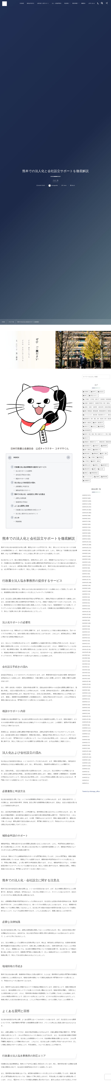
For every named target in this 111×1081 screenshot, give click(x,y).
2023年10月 (85, 582)
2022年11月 (85, 614)
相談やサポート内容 (22, 479)
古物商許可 (87, 480)
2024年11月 (85, 544)
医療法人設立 (87, 465)
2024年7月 (85, 556)
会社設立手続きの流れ (23, 475)
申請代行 (97, 445)
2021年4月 (85, 669)
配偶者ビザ (97, 449)
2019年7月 (85, 731)
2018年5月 (85, 771)
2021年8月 (85, 658)
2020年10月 (85, 687)
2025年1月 (85, 539)
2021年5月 (85, 667)
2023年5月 (85, 597)
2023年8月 (85, 588)
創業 (95, 469)
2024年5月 (85, 562)
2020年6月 (85, 699)
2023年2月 (85, 605)
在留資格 (101, 426)
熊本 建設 (104, 453)
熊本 (85, 395)
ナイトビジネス (88, 476)
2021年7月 (85, 661)
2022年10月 (85, 617)
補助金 (86, 472)
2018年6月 (85, 768)
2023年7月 (85, 591)
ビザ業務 (92, 457)
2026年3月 (85, 498)
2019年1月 (85, 748)
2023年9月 (85, 585)
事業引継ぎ (87, 453)
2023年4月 (85, 600)
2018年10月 (85, 757)
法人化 (94, 426)
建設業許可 (105, 465)
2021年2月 (85, 675)
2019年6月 (85, 733)
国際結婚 (96, 453)
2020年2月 (85, 710)
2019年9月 (85, 725)
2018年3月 (85, 777)
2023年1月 (85, 608)
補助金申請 (87, 469)
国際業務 (105, 445)
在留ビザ (86, 426)
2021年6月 (85, 664)
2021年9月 (85, 655)
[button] (68, 458)
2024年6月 (85, 559)
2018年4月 (85, 774)
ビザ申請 (86, 461)
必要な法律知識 (21, 498)
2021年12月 (85, 646)
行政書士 (86, 391)
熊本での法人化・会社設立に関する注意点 (29, 494)
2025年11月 (85, 509)
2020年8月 (85, 693)
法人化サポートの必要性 (24, 471)
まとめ (16, 518)
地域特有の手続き (22, 502)
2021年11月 (85, 649)
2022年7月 (85, 626)
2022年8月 (85, 623)
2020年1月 (85, 713)
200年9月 (84, 783)
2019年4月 (85, 739)
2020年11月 (85, 684)
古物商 (97, 476)
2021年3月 (85, 672)
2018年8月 (85, 763)
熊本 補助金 (87, 449)
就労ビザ (86, 438)
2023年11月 (85, 579)
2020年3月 (85, 707)
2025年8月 (85, 518)
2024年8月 (85, 553)
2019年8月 (85, 728)
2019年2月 (85, 745)
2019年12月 (85, 716)
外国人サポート (94, 395)
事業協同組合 (94, 472)
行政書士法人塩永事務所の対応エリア (28, 510)
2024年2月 (85, 571)
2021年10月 (85, 652)
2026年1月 (85, 504)
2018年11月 (85, 754)
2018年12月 (85, 751)
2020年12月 (85, 681)
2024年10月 (85, 547)
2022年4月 (85, 635)
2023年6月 (85, 594)
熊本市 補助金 (96, 461)
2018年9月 (85, 760)
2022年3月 (85, 637)
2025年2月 (85, 536)
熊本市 (94, 391)
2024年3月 (85, 568)
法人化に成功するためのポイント (27, 513)
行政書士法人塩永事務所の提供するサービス (30, 467)
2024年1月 (85, 573)
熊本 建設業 (87, 422)
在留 (85, 457)
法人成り (101, 469)
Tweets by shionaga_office (91, 791)
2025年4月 (85, 530)
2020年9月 (85, 690)
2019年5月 (85, 736)
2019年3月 (85, 742)
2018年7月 (85, 765)
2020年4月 (85, 704)
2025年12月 (85, 506)
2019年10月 (85, 722)
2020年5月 (85, 701)
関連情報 (19, 521)
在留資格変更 (87, 430)
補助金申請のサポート (23, 490)
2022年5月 (85, 632)
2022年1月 (85, 643)
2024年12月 (85, 541)
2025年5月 (85, 527)
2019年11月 (85, 719)
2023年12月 (85, 576)
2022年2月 (85, 640)
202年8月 (84, 780)
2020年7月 (85, 696)
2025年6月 (85, 524)
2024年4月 (85, 565)
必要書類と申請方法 (22, 486)
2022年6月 (85, 629)
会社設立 (101, 391)
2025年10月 (85, 512)
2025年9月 (85, 515)
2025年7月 (85, 521)
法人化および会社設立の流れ (24, 483)
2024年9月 (85, 550)
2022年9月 (85, 620)
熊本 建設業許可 (99, 422)
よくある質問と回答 (21, 506)
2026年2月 (85, 501)
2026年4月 (85, 495)
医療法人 (97, 465)
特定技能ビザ (87, 445)
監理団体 (100, 457)
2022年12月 (85, 611)
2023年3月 (85, 603)
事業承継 (105, 476)
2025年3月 (85, 533)
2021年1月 (85, 678)
